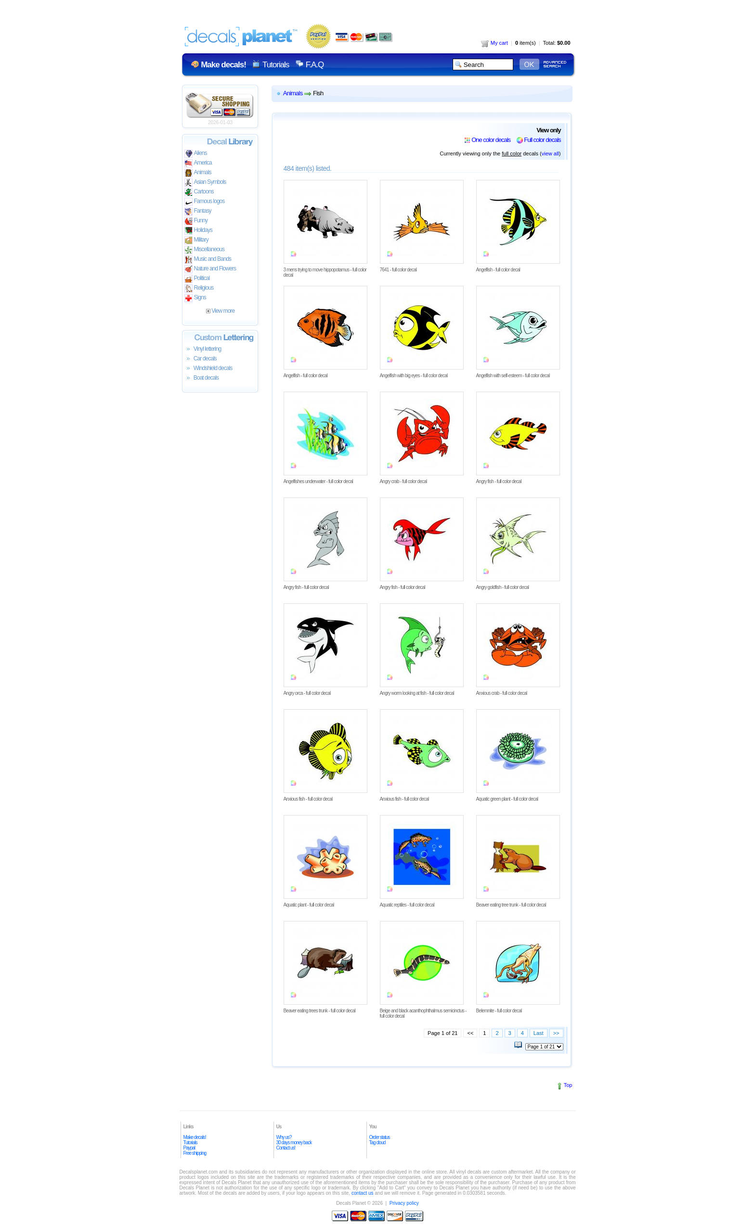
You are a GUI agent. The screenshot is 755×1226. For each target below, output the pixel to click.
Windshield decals (208, 368)
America (198, 163)
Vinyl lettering (202, 349)
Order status (379, 1137)
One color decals (490, 139)
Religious (199, 288)
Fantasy (197, 211)
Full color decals (542, 139)
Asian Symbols (205, 183)
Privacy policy (404, 1203)
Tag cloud (377, 1142)
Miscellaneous (204, 250)
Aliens (195, 154)
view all (550, 153)
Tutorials (275, 64)
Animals (197, 173)
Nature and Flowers (210, 269)
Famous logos (204, 202)
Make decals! (194, 1137)
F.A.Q (315, 64)
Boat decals (201, 378)
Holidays (198, 231)
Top (568, 1085)
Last (539, 1033)
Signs (195, 298)
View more (220, 310)
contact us (362, 1193)
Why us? (284, 1137)
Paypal (189, 1147)
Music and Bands (208, 259)
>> (556, 1033)
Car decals (200, 359)
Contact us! (286, 1147)
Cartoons (199, 192)
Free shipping (195, 1153)
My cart (494, 43)
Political (197, 279)
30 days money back (294, 1142)
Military (196, 240)
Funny (196, 221)
